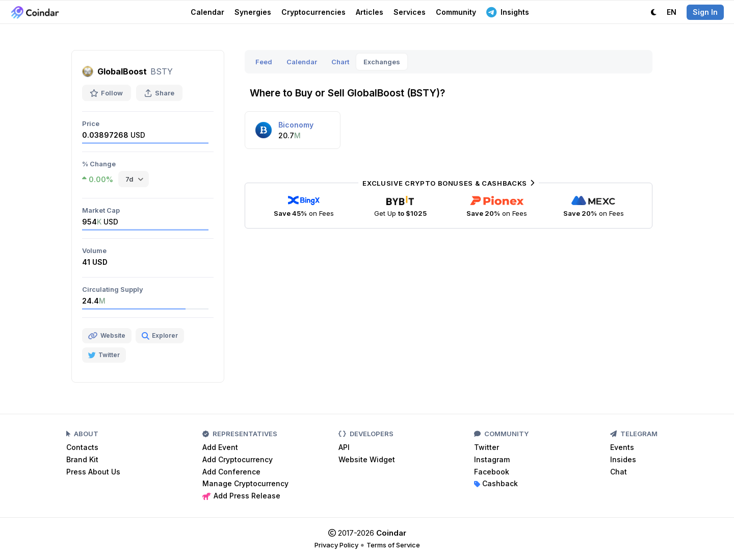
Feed (263, 62)
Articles (369, 12)
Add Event (220, 447)
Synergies (252, 12)
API (344, 447)
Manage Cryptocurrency (245, 483)
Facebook (491, 471)
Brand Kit (82, 459)
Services (410, 12)
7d (129, 179)
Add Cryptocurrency (237, 459)
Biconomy (295, 124)
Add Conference (231, 471)
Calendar (207, 12)
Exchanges (381, 62)
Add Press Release (241, 495)
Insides (623, 459)
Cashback (496, 483)
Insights (507, 11)
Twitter (486, 447)
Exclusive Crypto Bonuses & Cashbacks (448, 183)
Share (159, 93)
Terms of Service (393, 545)
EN (671, 12)
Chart (340, 62)
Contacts (82, 447)
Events (622, 447)
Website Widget (366, 459)
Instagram (492, 459)
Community (456, 12)
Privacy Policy (336, 545)
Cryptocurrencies (313, 12)
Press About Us (93, 471)
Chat (618, 471)
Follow (106, 93)
